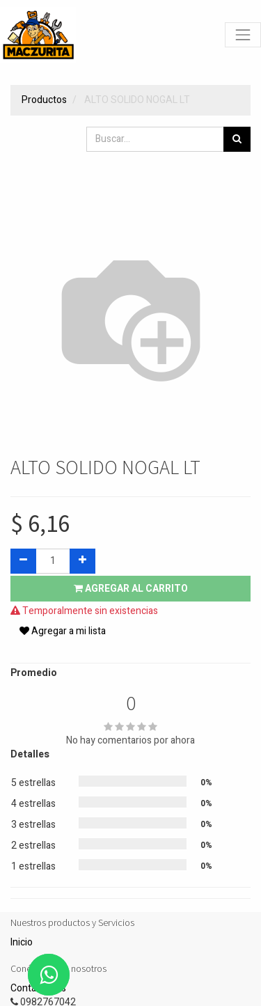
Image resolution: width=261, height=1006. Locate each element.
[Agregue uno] (82, 561)
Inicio (21, 942)
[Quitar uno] (23, 561)
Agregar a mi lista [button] (62, 631)
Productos (44, 100)
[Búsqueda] (237, 139)
